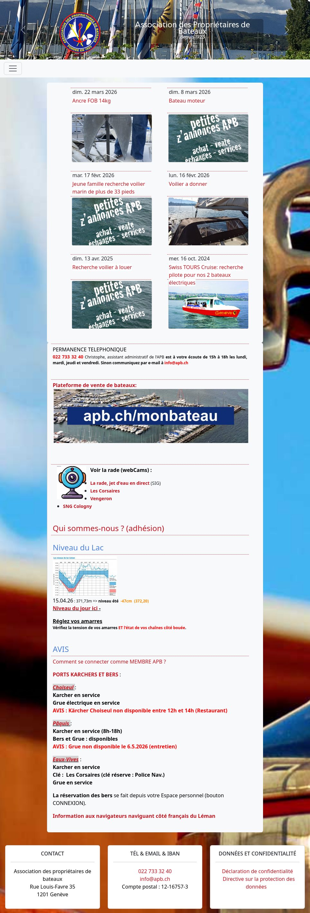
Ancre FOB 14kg (91, 100)
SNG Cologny (78, 506)
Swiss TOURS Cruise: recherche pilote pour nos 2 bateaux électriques (206, 275)
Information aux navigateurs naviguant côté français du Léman (134, 815)
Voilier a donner (188, 183)
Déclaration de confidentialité (257, 871)
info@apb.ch (155, 878)
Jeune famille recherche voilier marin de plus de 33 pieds (108, 187)
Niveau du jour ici (75, 608)
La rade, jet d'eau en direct (120, 483)
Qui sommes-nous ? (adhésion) (108, 528)
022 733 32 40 (155, 871)
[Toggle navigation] (13, 68)
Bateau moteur (187, 100)
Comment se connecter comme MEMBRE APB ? (109, 661)
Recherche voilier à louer (102, 267)
